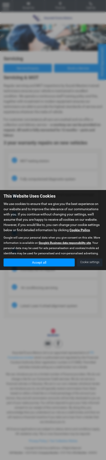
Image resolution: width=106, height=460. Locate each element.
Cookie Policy (79, 230)
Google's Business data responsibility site (65, 243)
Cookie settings (89, 262)
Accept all (39, 262)
